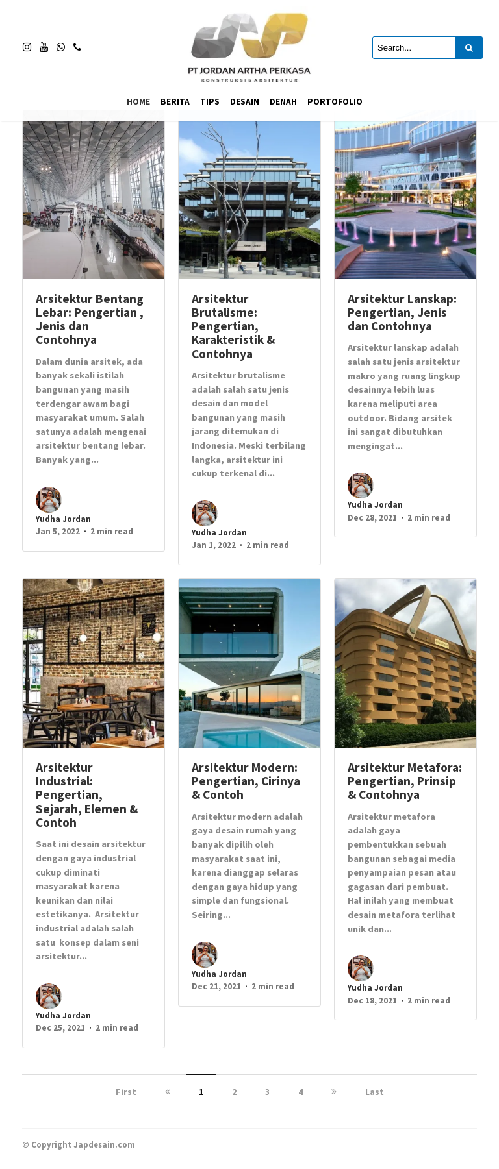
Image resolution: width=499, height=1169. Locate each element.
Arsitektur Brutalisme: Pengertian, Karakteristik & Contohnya (233, 326)
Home (138, 101)
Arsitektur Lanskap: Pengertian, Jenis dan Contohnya (402, 312)
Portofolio (335, 101)
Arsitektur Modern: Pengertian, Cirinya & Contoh (246, 781)
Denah (283, 101)
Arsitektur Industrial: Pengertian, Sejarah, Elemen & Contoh (87, 794)
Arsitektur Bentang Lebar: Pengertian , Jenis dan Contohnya (90, 319)
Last (374, 1092)
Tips (210, 101)
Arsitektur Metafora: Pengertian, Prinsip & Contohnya (405, 781)
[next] (334, 1092)
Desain (244, 101)
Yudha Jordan (63, 518)
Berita (175, 101)
